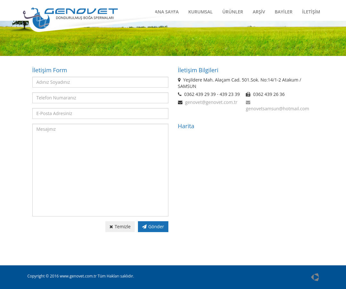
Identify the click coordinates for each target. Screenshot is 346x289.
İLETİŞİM (311, 12)
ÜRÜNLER (232, 12)
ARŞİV (259, 12)
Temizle (120, 226)
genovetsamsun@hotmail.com (277, 108)
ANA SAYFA (167, 12)
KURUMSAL (200, 12)
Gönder (153, 226)
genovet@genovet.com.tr (211, 102)
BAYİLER (283, 12)
